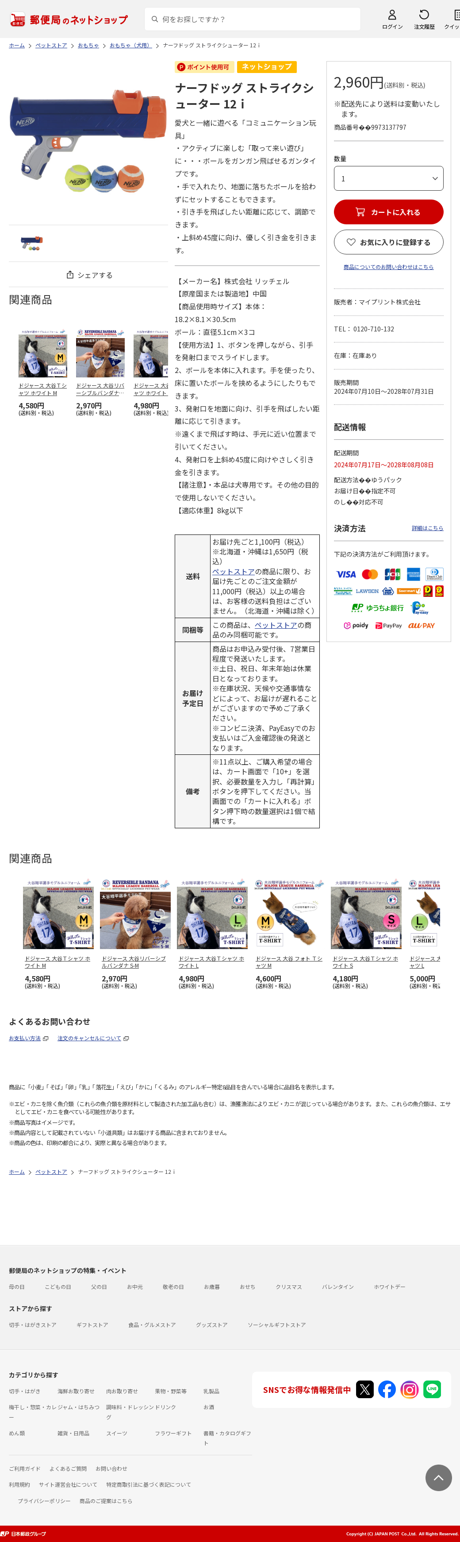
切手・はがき (25, 1391)
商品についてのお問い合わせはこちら (389, 266)
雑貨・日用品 (73, 1433)
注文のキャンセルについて (89, 1038)
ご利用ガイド (25, 1468)
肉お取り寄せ (122, 1391)
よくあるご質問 (68, 1468)
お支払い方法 (25, 1038)
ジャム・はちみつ (79, 1407)
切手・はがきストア (33, 1324)
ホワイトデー (390, 1286)
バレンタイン (338, 1286)
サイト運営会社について (68, 1484)
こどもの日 (58, 1286)
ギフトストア (92, 1324)
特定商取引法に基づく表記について (148, 1484)
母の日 (17, 1286)
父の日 (99, 1286)
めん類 (17, 1433)
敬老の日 (173, 1286)
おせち (248, 1286)
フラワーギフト (173, 1433)
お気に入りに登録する (395, 242)
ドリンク (165, 1407)
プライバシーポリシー (44, 1500)
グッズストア (212, 1324)
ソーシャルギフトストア (277, 1324)
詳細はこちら (428, 527)
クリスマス (289, 1286)
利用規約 (19, 1484)
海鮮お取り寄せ (76, 1391)
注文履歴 (424, 26)
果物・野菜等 (171, 1391)
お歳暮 (212, 1286)
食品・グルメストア (152, 1324)
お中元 (135, 1286)
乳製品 (211, 1391)
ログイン (392, 26)
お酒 (208, 1407)
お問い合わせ (111, 1468)
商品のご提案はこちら (106, 1500)
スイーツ (116, 1433)
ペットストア (233, 571)
